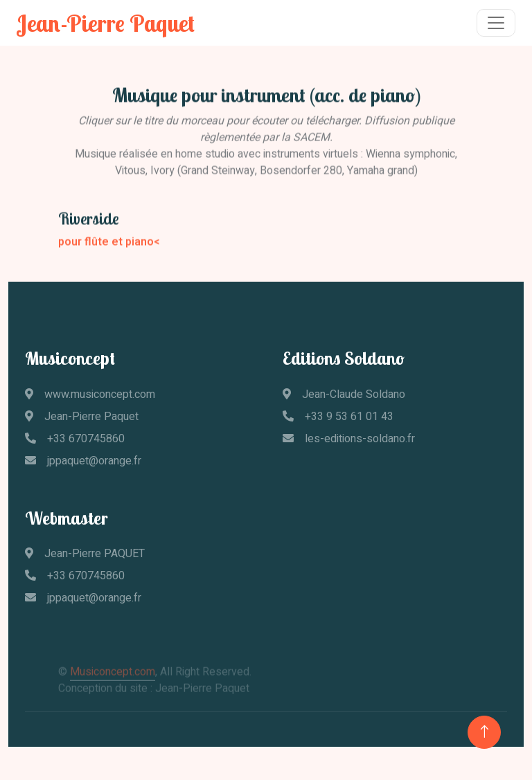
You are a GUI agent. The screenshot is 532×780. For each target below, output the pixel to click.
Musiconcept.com (112, 678)
